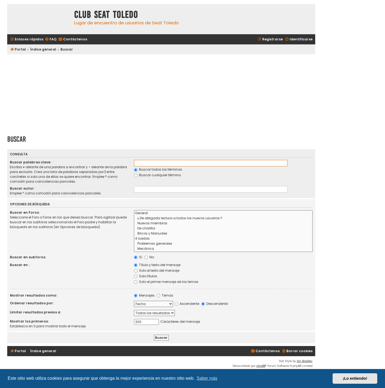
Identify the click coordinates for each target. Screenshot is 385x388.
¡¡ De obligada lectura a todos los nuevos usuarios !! (223, 218)
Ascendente (187, 303)
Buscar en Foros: (25, 212)
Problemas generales (223, 243)
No (149, 257)
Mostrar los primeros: (29, 321)
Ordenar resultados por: (32, 303)
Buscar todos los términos (158, 169)
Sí (138, 257)
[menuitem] (50, 39)
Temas (165, 295)
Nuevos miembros (223, 223)
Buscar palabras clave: (30, 162)
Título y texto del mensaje (157, 265)
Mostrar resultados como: (33, 295)
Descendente (214, 303)
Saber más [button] (207, 378)
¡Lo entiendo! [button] (355, 378)
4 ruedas (223, 238)
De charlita (223, 228)
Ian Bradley (305, 361)
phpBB (260, 366)
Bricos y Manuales (223, 233)
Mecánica (223, 248)
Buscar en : (19, 265)
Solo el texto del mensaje (156, 270)
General (223, 213)
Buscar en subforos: (28, 257)
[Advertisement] (161, 92)
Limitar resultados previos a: (35, 312)
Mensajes (144, 295)
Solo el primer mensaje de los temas (166, 281)
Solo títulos (145, 276)
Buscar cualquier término (157, 175)
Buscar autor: (22, 188)
